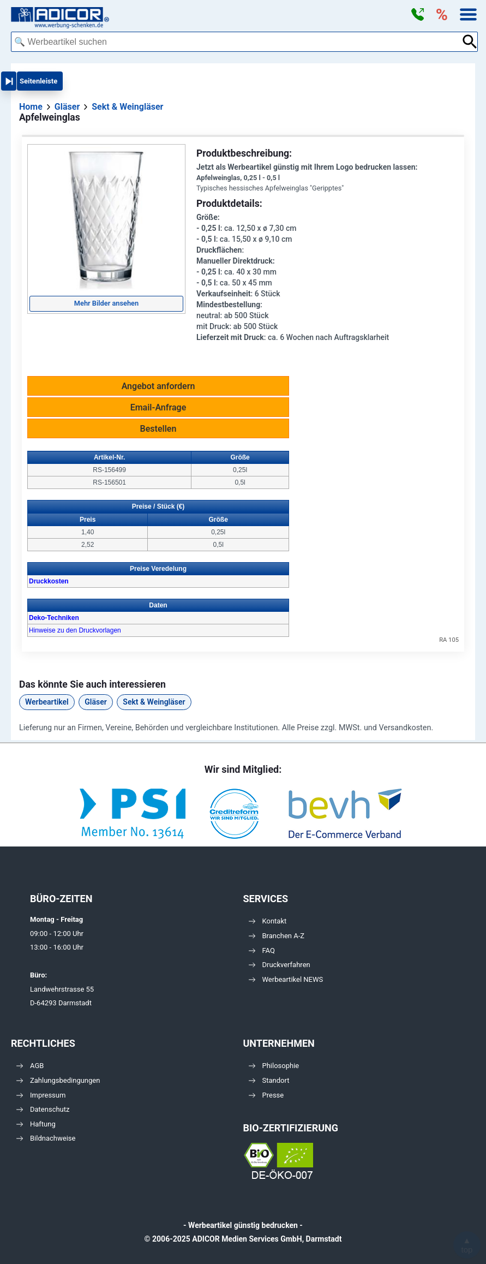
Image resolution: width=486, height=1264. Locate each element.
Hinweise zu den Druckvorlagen (75, 630)
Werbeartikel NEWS (286, 979)
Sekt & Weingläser (154, 701)
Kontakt (268, 921)
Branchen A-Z (277, 936)
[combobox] (236, 41)
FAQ (262, 950)
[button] (417, 14)
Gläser (95, 701)
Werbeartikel (47, 701)
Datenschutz (42, 1109)
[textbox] (236, 41)
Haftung (36, 1124)
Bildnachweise (45, 1138)
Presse (266, 1095)
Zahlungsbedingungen (58, 1080)
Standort (269, 1080)
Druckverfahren (279, 965)
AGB (30, 1066)
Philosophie (274, 1066)
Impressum (40, 1095)
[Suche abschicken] (469, 41)
